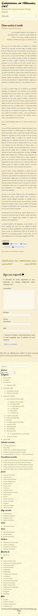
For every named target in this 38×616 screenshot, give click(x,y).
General (22, 251)
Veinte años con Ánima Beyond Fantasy (14, 450)
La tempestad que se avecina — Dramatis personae (18, 454)
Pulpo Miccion (7, 589)
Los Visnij (13, 408)
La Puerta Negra (8, 578)
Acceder (5, 600)
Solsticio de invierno (9, 516)
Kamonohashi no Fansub (10, 492)
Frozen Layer (7, 486)
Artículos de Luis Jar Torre (10, 542)
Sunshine (6, 503)
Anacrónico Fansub (8, 475)
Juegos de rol (7, 396)
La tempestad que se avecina (18, 434)
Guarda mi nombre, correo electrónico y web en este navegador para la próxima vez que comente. (19, 337)
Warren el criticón (8, 520)
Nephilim (9, 424)
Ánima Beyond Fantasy (13, 399)
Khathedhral (7, 572)
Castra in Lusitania (8, 545)
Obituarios (10, 385)
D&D (8, 420)
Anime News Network (9, 479)
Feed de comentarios (9, 604)
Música (5, 439)
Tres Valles (13, 413)
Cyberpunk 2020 (11, 418)
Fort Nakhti (13, 404)
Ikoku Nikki (6, 448)
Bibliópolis (20, 224)
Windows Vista (11, 393)
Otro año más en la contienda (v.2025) (14, 452)
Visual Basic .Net (11, 391)
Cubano (19, 28)
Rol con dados (7, 534)
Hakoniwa (6, 488)
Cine (4, 380)
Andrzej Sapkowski (27, 128)
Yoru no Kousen (7, 507)
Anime (5, 378)
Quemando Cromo (8, 526)
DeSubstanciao (7, 484)
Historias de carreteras (10, 547)
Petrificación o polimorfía (10, 587)
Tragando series (8, 518)
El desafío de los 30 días (14, 422)
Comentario (19, 288)
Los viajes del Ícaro (15, 406)
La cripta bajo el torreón (10, 574)
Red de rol (6, 555)
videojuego (12, 135)
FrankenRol (6, 570)
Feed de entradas (8, 602)
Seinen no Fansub (8, 501)
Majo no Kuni (7, 494)
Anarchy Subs (7, 477)
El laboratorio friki (8, 565)
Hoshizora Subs (7, 490)
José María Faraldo (15, 233)
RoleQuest (6, 591)
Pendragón (10, 426)
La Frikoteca (6, 576)
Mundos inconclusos (9, 583)
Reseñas (9, 429)
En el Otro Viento (8, 567)
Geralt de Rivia (15, 128)
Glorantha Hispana (8, 532)
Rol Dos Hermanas (8, 536)
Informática (6, 388)
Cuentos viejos (11, 416)
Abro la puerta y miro (9, 561)
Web (4, 328)
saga (4, 128)
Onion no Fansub (8, 499)
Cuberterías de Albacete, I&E (19, 4)
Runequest (10, 431)
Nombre (6, 312)
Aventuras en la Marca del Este (12, 563)
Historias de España (9, 549)
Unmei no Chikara (8, 505)
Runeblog (6, 594)
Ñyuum (5, 497)
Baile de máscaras (15, 402)
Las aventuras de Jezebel (10, 580)
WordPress (16, 609)
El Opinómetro (7, 513)
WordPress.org (7, 606)
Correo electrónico (7, 320)
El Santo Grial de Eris (9, 445)
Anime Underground (9, 481)
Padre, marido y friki (9, 585)
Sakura (12, 410)
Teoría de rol (10, 436)
